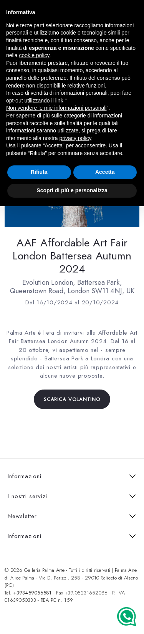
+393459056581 (32, 592)
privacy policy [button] (75, 138)
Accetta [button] (105, 172)
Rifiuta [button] (39, 172)
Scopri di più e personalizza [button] (71, 190)
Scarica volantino (72, 399)
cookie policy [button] (34, 55)
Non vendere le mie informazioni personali (56, 108)
